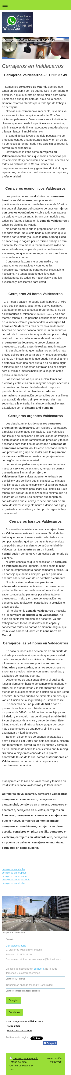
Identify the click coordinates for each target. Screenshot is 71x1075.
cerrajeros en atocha (13, 883)
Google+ (13, 1000)
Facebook (14, 1012)
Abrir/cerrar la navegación (35, 5)
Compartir (50, 1043)
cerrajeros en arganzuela (16, 879)
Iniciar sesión (54, 1058)
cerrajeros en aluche (13, 869)
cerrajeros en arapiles (14, 872)
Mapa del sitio (19, 1062)
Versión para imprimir (23, 1058)
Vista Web (56, 1061)
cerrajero (39, 968)
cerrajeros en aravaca (14, 876)
